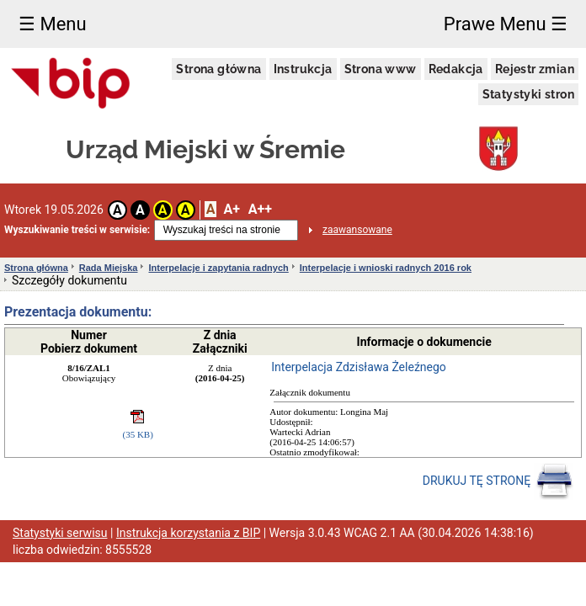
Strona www (380, 69)
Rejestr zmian (534, 69)
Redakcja (456, 69)
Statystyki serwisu (60, 533)
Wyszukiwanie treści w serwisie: (77, 230)
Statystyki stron (528, 94)
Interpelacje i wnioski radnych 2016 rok (385, 268)
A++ (260, 209)
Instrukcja (303, 69)
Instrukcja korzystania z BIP (188, 533)
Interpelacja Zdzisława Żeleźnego (358, 367)
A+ (231, 209)
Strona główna (218, 69)
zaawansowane (357, 230)
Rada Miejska (108, 268)
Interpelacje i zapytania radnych (218, 268)
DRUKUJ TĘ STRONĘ (498, 481)
